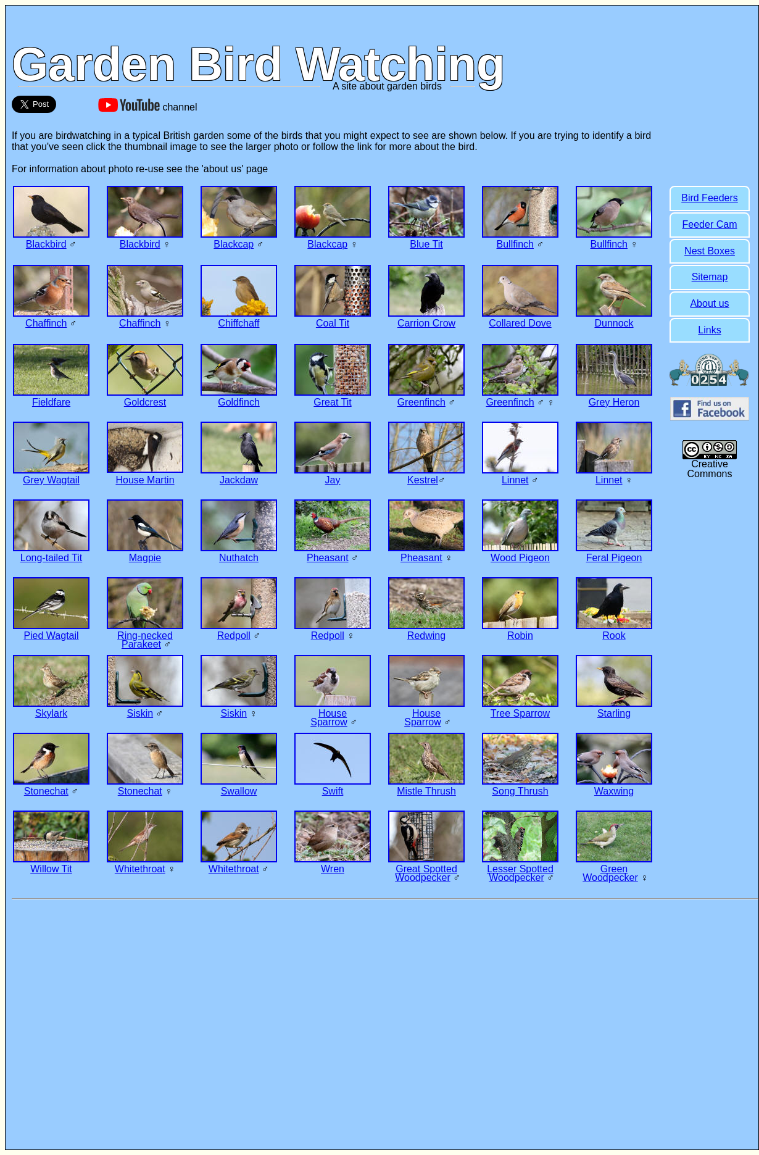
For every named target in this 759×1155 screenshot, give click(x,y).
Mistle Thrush (426, 791)
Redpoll (234, 635)
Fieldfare (51, 402)
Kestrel (422, 480)
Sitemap (710, 277)
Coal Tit (332, 323)
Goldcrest (145, 402)
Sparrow (328, 722)
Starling (614, 713)
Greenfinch (421, 402)
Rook (613, 635)
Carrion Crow (426, 323)
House (332, 713)
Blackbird (46, 244)
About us (709, 303)
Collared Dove (520, 323)
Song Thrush (520, 791)
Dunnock (613, 323)
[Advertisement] (710, 684)
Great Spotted (426, 869)
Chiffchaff (238, 323)
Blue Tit (426, 244)
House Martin (144, 480)
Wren (332, 869)
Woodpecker (422, 877)
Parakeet (141, 644)
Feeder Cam (709, 224)
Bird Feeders (709, 198)
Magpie (145, 557)
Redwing (426, 635)
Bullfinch (515, 244)
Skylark (51, 713)
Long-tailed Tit (51, 557)
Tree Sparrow (520, 713)
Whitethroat (140, 869)
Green (614, 869)
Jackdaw (239, 480)
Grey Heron (614, 402)
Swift (333, 791)
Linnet (515, 480)
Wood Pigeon (520, 557)
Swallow (239, 791)
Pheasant (328, 557)
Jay (333, 480)
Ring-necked (145, 635)
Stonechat (46, 791)
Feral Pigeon (614, 557)
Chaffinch (46, 323)
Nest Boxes (709, 251)
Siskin (139, 713)
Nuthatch (239, 557)
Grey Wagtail (51, 480)
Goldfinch (239, 402)
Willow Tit (51, 869)
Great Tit (332, 402)
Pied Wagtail (50, 635)
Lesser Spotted (520, 869)
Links (709, 330)
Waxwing (614, 791)
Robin (520, 635)
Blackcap (234, 244)
